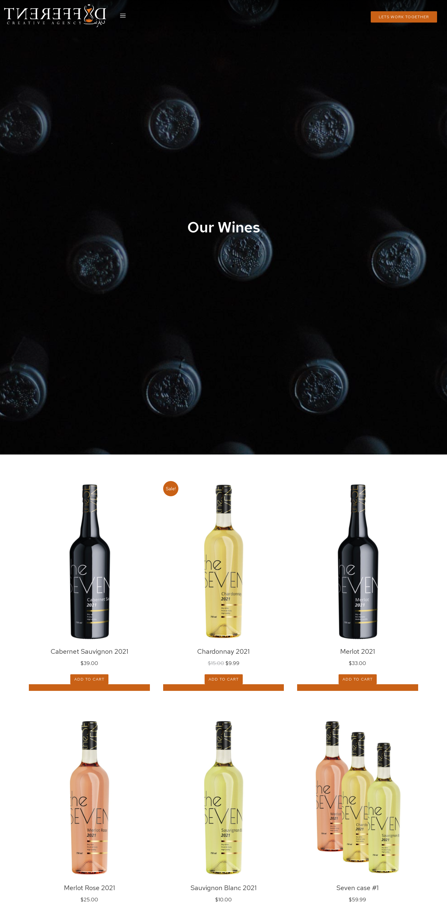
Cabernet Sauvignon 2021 (89, 651)
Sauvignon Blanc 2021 (224, 887)
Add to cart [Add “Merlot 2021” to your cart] (358, 679)
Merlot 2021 (357, 651)
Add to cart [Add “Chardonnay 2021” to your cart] (224, 679)
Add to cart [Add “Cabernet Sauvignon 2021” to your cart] (89, 679)
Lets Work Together (404, 17)
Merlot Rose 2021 (89, 887)
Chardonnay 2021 (223, 651)
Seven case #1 (358, 887)
